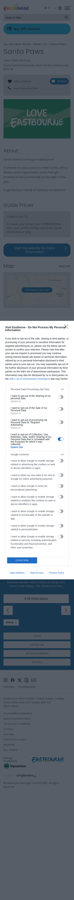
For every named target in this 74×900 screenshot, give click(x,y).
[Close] (67, 327)
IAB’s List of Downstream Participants (29, 378)
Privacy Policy (56, 572)
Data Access (37, 572)
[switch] (60, 397)
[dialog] (37, 450)
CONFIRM (22, 560)
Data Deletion (17, 572)
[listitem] (37, 389)
